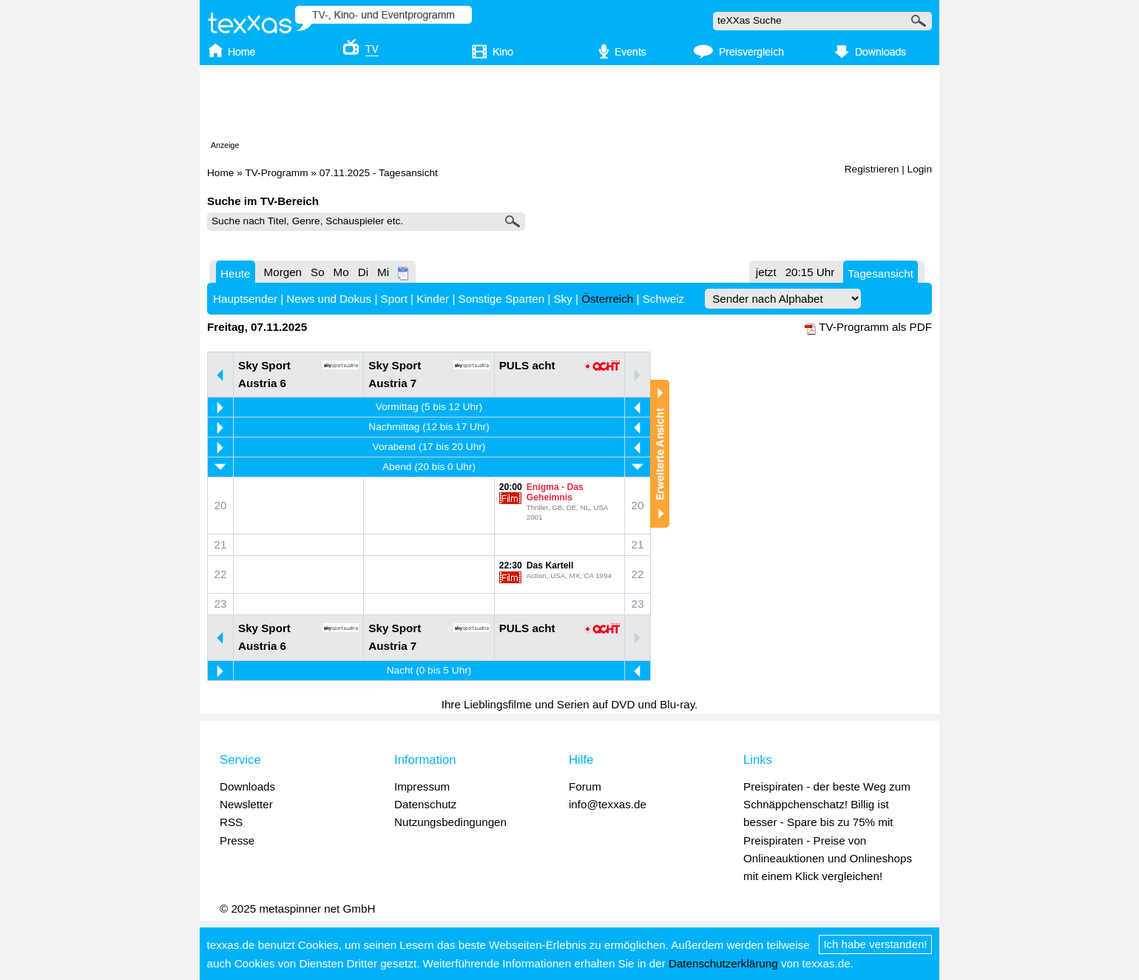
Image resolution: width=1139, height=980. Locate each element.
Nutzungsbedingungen (450, 822)
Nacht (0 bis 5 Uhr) (429, 670)
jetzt (766, 272)
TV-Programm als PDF (875, 326)
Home (220, 172)
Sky (562, 298)
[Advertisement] (569, 106)
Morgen (283, 272)
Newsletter (246, 804)
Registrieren (872, 169)
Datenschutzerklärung (723, 963)
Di (363, 272)
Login (920, 169)
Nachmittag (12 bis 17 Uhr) (428, 426)
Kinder (432, 298)
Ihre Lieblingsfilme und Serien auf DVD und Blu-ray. (570, 704)
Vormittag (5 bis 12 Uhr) (429, 406)
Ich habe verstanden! (875, 944)
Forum (585, 786)
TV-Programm (276, 172)
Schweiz (664, 298)
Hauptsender (245, 298)
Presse (237, 840)
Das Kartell (550, 565)
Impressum (422, 786)
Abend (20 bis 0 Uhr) (429, 466)
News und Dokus (328, 298)
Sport (394, 298)
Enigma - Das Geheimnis (555, 492)
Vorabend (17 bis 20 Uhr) (429, 446)
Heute (235, 273)
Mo (341, 272)
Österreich (607, 298)
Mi (383, 272)
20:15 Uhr (810, 272)
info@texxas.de (607, 804)
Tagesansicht (880, 273)
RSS (231, 822)
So (318, 272)
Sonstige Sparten (502, 298)
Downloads (247, 786)
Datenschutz (425, 804)
